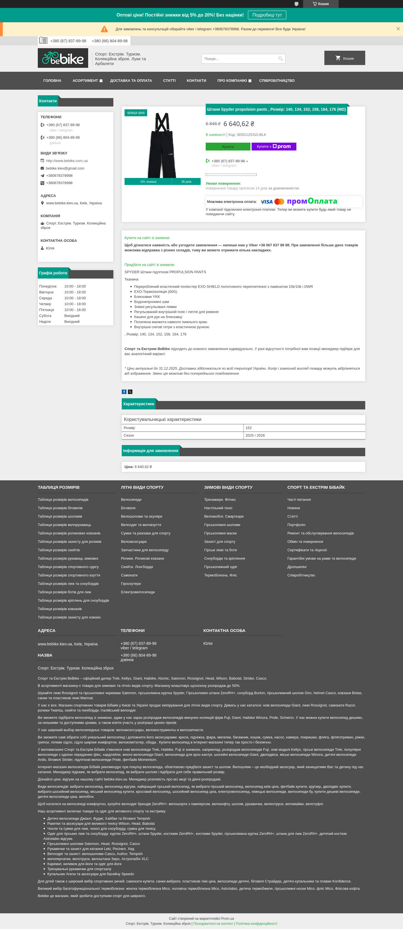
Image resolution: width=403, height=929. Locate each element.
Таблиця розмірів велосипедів (63, 499)
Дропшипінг (297, 567)
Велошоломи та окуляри (141, 516)
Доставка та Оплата (131, 80)
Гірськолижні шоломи (222, 525)
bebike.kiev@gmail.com (65, 168)
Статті (169, 80)
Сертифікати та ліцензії (307, 550)
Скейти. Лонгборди (137, 567)
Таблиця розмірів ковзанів (60, 609)
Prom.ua (227, 919)
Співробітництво (277, 80)
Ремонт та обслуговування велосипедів (320, 533)
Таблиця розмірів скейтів (59, 550)
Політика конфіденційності (256, 924)
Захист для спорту (219, 541)
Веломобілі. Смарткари (224, 516)
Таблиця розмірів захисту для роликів (69, 541)
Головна (52, 80)
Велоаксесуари (134, 541)
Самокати (129, 575)
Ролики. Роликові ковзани (142, 558)
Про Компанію (232, 80)
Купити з (274, 146)
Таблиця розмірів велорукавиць (64, 525)
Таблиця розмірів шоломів (60, 516)
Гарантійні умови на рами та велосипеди (321, 558)
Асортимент (85, 80)
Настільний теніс (218, 508)
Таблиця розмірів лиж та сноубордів (68, 584)
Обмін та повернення (305, 541)
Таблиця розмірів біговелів (60, 508)
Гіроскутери (131, 584)
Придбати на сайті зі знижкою (149, 265)
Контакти (197, 80)
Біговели (128, 508)
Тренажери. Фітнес (220, 499)
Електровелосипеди (138, 592)
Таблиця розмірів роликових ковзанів (69, 533)
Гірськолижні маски (220, 533)
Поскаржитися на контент (213, 924)
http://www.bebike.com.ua (67, 161)
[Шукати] (280, 59)
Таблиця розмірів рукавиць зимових (68, 558)
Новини (293, 508)
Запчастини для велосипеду (144, 550)
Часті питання (299, 499)
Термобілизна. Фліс (220, 575)
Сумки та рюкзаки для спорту (145, 533)
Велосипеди (131, 499)
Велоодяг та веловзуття (141, 525)
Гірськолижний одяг (220, 567)
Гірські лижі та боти (220, 550)
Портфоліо (296, 525)
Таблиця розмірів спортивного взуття (69, 575)
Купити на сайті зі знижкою (147, 238)
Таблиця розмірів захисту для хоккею (69, 617)
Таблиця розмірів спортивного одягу (68, 567)
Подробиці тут (267, 15)
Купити (228, 147)
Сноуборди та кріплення (224, 558)
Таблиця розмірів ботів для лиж (64, 592)
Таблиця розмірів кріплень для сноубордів (73, 600)
